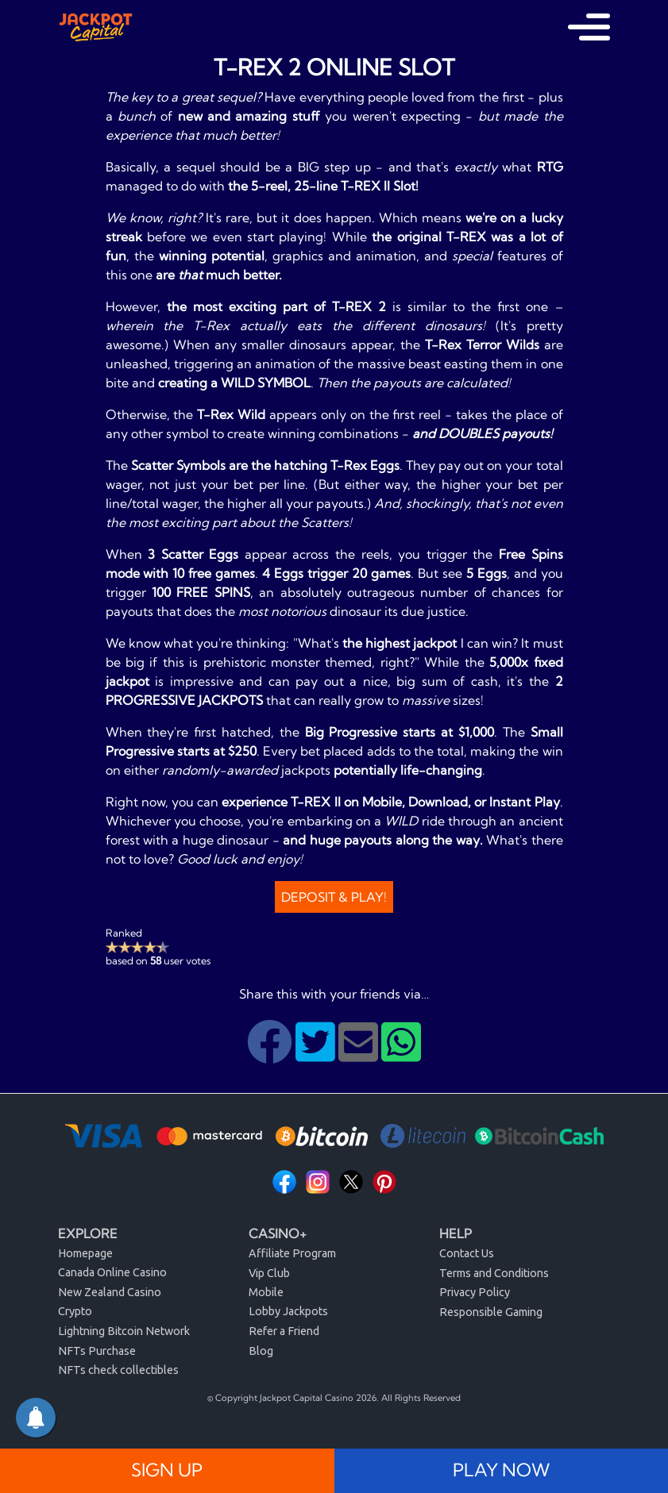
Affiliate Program (292, 1253)
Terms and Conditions (494, 1273)
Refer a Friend (284, 1331)
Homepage (85, 1253)
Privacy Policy (474, 1292)
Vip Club (269, 1273)
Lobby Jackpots (288, 1311)
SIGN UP (167, 1470)
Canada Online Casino (112, 1272)
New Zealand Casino (109, 1292)
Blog (261, 1351)
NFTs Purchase (97, 1350)
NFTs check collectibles (118, 1370)
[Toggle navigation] (589, 27)
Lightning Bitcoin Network (124, 1331)
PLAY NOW (501, 1470)
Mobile (266, 1292)
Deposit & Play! (334, 897)
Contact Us (466, 1253)
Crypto (75, 1311)
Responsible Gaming (491, 1312)
